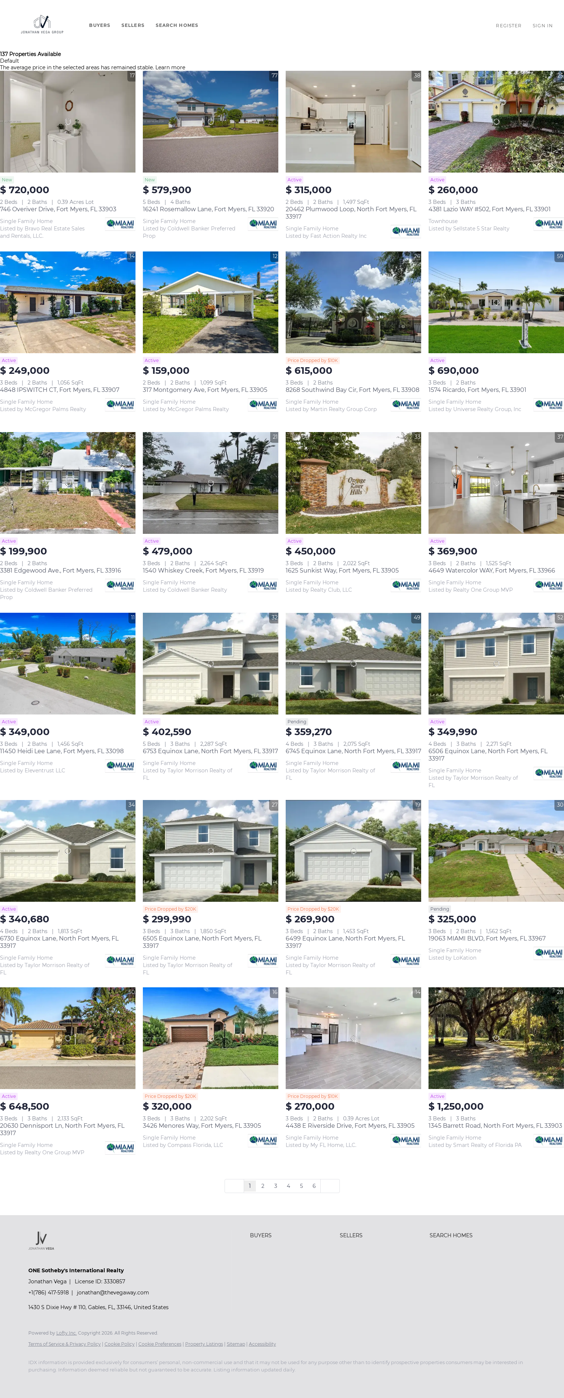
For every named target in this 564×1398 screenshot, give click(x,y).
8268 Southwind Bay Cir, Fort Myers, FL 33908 (352, 389)
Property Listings (204, 1344)
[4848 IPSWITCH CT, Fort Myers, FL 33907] (67, 302)
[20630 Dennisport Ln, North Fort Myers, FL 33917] (67, 1038)
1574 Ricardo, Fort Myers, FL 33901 (477, 389)
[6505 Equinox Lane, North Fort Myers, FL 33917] (210, 851)
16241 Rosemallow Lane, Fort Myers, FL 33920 (208, 209)
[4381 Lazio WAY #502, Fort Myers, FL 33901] (496, 122)
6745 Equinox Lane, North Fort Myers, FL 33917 (353, 751)
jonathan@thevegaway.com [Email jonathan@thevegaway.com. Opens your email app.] (113, 1292)
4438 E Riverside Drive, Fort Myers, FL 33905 (350, 1125)
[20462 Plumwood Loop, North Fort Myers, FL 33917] (353, 122)
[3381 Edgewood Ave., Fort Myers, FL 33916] (67, 483)
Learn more (170, 67)
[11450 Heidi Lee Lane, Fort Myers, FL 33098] (67, 663)
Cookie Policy (120, 1344)
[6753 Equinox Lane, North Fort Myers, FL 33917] (210, 663)
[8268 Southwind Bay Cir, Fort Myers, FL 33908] (353, 302)
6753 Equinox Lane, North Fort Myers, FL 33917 (210, 751)
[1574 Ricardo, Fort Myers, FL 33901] (496, 302)
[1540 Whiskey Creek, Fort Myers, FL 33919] (210, 483)
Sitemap (236, 1344)
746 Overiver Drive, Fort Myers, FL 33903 (58, 209)
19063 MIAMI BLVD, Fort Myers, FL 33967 (487, 938)
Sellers (133, 25)
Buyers (99, 25)
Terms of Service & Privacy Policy (64, 1344)
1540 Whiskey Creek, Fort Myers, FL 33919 (203, 570)
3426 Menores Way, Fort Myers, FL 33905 (202, 1125)
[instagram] (37, 1382)
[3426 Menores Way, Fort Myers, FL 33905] (210, 1038)
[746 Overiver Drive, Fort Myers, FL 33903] (67, 122)
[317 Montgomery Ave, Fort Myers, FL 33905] (210, 302)
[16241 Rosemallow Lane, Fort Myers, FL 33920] (210, 122)
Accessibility (262, 1344)
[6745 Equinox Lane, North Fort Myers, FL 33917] (353, 663)
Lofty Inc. (66, 1333)
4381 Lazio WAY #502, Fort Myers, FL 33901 (490, 209)
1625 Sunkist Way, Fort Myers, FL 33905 (342, 570)
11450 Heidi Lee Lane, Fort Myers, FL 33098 (62, 751)
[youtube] (58, 1382)
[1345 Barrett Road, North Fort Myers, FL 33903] (496, 1038)
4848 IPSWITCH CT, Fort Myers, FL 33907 (59, 389)
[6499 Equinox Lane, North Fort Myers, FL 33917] (353, 851)
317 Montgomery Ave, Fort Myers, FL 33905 (205, 389)
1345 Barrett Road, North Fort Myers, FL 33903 (495, 1125)
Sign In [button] (543, 25)
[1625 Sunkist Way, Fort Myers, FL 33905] (353, 483)
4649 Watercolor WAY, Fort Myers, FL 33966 (492, 570)
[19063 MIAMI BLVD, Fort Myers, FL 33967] (496, 851)
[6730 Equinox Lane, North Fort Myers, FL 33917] (67, 851)
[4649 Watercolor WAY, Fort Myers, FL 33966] (496, 483)
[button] (42, 25)
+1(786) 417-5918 (48, 1292)
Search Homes (177, 25)
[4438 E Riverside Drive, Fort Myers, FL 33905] (353, 1038)
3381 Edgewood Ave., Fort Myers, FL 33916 (60, 570)
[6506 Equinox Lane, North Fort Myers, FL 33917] (496, 663)
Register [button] (509, 25)
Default (9, 61)
